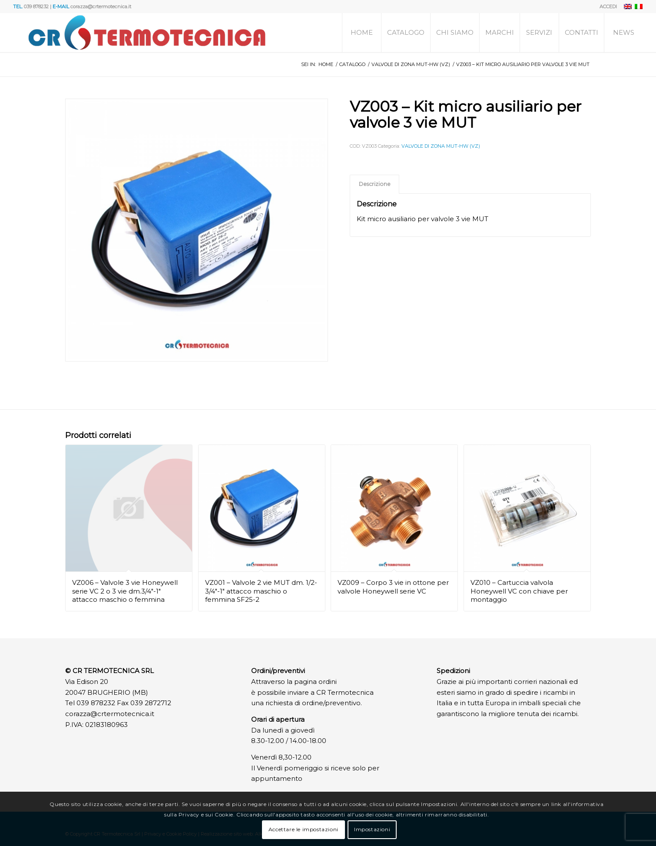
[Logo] (146, 32)
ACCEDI (608, 6)
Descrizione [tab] (375, 184)
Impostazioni (372, 829)
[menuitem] (606, 6)
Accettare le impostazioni (303, 829)
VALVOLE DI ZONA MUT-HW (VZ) (440, 146)
